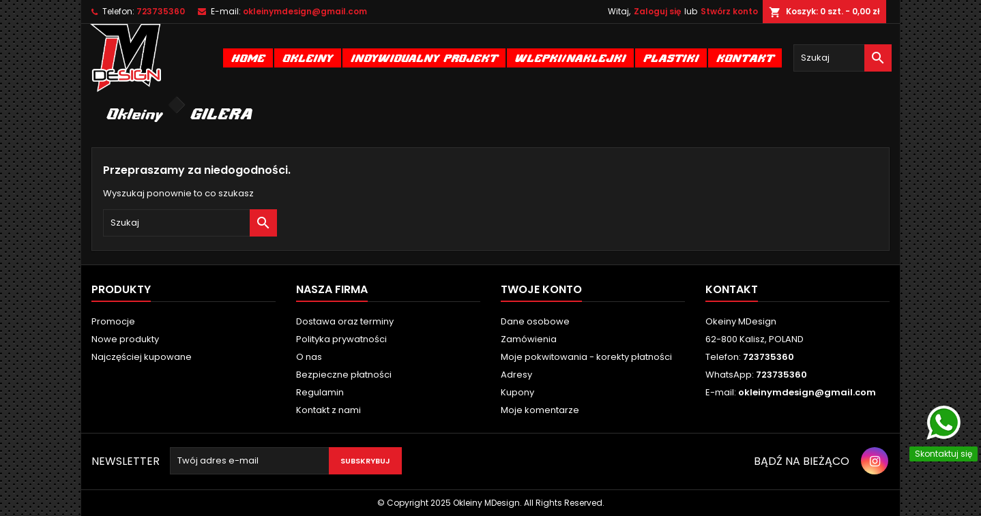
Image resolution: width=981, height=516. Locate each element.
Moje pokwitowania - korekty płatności (586, 356)
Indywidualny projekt (424, 57)
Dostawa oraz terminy (345, 321)
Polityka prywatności (341, 339)
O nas (309, 356)
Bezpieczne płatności (344, 374)
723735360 (160, 11)
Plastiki (671, 57)
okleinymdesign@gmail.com (305, 11)
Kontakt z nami (328, 410)
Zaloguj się (657, 11)
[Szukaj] (842, 58)
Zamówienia (529, 339)
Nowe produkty (125, 339)
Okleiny (307, 57)
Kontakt (745, 57)
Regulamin (320, 392)
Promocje (113, 321)
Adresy (516, 374)
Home (248, 57)
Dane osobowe (535, 321)
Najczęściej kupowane (141, 356)
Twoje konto (541, 289)
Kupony (517, 392)
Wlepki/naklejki (570, 57)
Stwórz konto (729, 11)
